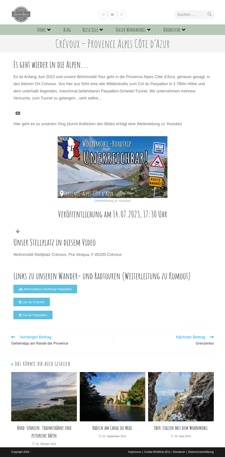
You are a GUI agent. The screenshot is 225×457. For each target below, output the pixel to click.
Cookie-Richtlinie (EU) (157, 451)
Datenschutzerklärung (201, 451)
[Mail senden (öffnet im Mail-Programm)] (121, 14)
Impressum (134, 451)
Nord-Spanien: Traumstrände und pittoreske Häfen (44, 431)
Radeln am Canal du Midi (112, 427)
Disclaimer (179, 451)
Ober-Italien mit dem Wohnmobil (181, 427)
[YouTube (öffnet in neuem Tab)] (112, 14)
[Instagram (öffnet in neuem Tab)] (103, 14)
